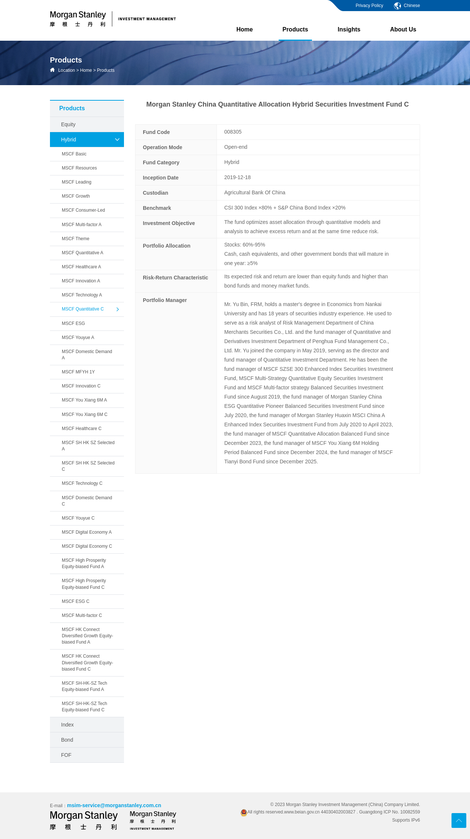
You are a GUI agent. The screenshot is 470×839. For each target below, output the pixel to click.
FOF (66, 755)
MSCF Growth (76, 196)
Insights (349, 29)
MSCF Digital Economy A (87, 532)
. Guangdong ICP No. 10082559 (388, 812)
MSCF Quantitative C (91, 309)
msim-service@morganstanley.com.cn (114, 805)
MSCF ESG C (76, 601)
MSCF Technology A (82, 295)
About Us (403, 29)
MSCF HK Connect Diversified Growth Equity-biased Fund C (87, 662)
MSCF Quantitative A (82, 252)
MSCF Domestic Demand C (87, 501)
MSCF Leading (76, 182)
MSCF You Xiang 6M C (84, 414)
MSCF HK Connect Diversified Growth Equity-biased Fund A (87, 636)
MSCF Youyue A (78, 337)
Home (244, 29)
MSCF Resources (79, 168)
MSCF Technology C (82, 483)
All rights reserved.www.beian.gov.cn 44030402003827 (298, 812)
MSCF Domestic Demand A (87, 354)
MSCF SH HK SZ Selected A (88, 446)
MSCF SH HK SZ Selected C (88, 466)
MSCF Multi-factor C (82, 615)
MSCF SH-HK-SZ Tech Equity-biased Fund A (84, 686)
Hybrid (90, 139)
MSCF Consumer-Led (83, 210)
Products (295, 33)
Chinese (406, 5)
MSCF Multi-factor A (81, 224)
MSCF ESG (73, 323)
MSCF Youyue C (78, 518)
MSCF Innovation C (81, 386)
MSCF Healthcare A (81, 266)
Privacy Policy (369, 5)
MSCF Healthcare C (81, 428)
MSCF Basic (74, 154)
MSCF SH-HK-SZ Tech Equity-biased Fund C (84, 706)
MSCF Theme (75, 238)
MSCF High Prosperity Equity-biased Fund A (84, 563)
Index (67, 725)
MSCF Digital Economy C (87, 546)
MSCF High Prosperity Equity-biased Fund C (84, 584)
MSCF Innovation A (81, 280)
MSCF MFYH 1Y (78, 372)
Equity (68, 124)
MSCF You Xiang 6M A (84, 400)
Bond (67, 740)
